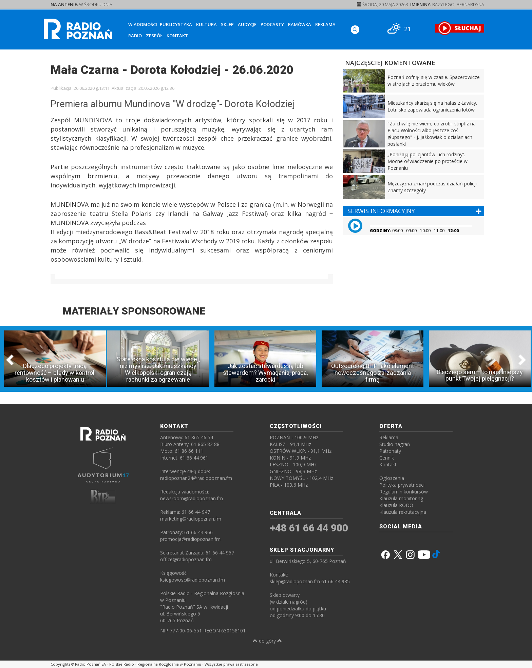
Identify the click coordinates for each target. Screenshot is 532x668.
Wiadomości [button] (142, 24)
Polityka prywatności (401, 485)
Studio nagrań (394, 444)
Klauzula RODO (396, 505)
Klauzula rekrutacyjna (402, 512)
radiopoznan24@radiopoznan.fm (196, 478)
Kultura (206, 24)
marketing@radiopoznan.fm (190, 518)
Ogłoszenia (391, 478)
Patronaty (390, 451)
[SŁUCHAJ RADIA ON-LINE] (459, 28)
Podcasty (272, 24)
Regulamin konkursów (403, 491)
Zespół (154, 36)
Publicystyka (176, 24)
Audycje (247, 24)
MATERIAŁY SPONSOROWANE (133, 311)
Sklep (227, 24)
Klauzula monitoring (401, 498)
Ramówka (299, 24)
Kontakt (177, 36)
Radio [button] (135, 36)
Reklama (325, 24)
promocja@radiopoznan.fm (190, 539)
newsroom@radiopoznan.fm (191, 498)
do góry (267, 640)
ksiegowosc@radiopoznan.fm (192, 579)
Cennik (386, 457)
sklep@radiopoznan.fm (295, 581)
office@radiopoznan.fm (186, 559)
